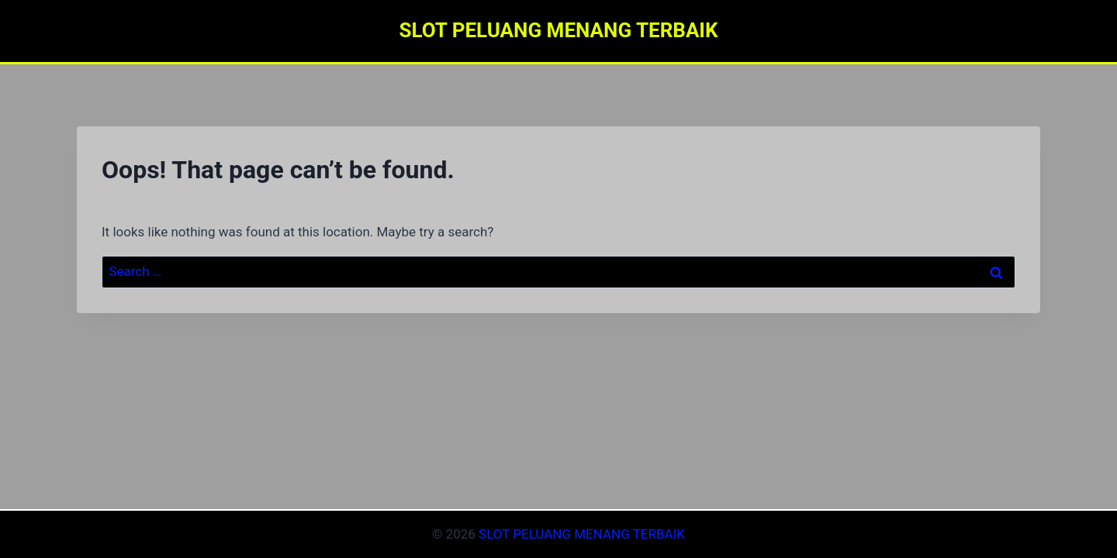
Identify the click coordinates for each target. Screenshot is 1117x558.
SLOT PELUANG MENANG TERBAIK (582, 534)
